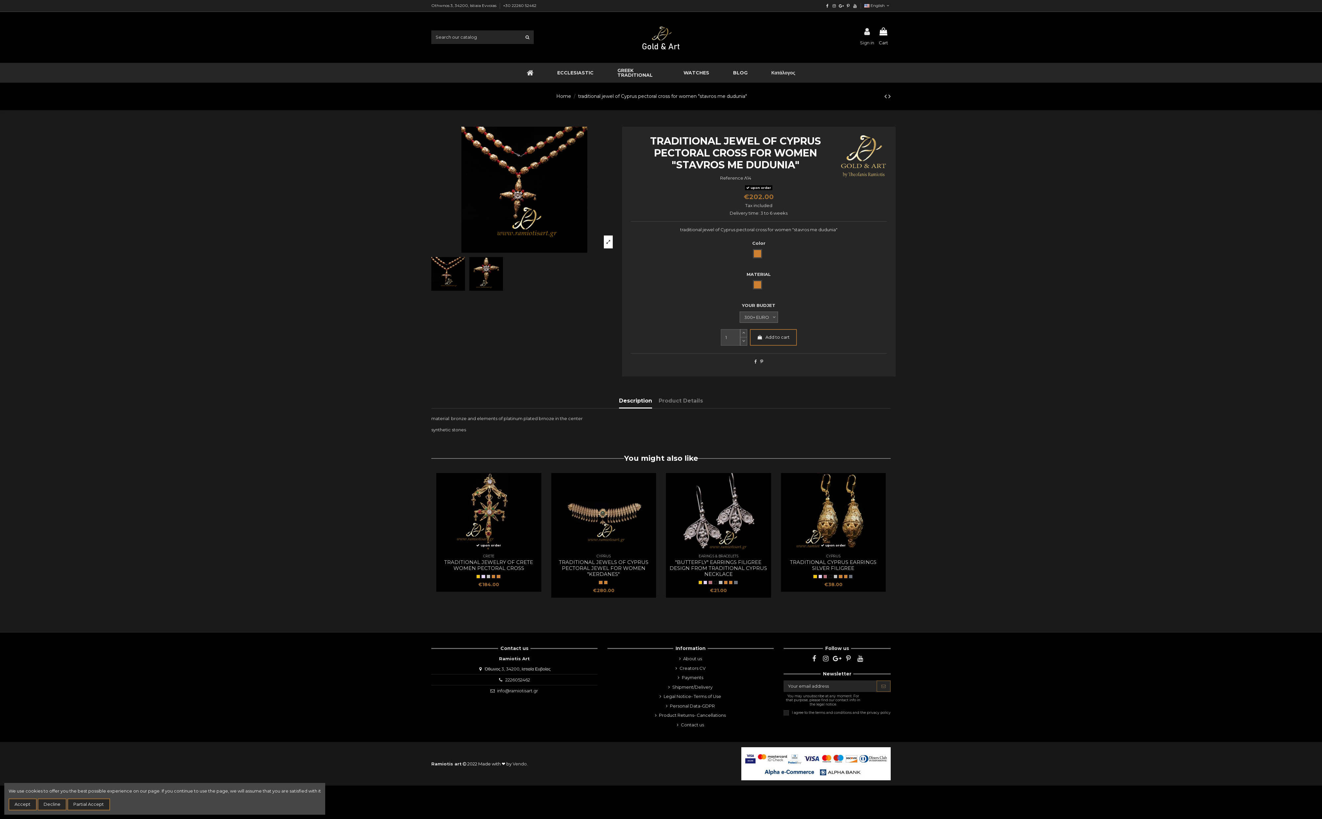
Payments (692, 677)
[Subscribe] (883, 686)
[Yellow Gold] (478, 576)
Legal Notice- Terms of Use (692, 696)
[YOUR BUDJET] (759, 317)
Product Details (681, 401)
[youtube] (854, 5)
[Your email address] (830, 686)
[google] (841, 5)
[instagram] (834, 5)
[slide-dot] (743, 341)
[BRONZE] (493, 576)
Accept (22, 804)
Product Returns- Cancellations (692, 715)
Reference (731, 178)
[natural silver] (488, 576)
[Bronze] (498, 576)
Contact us (692, 724)
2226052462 (517, 679)
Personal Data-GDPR (692, 706)
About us (692, 658)
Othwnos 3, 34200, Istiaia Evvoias (464, 5)
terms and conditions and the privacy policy (853, 712)
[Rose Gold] (710, 582)
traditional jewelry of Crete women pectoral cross (488, 565)
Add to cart (773, 337)
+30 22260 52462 (519, 5)
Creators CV (693, 668)
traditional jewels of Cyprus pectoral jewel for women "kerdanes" (603, 568)
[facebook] (827, 5)
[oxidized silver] (735, 582)
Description (635, 401)
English (877, 5)
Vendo (520, 763)
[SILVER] (483, 576)
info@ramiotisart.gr (517, 690)
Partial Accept (88, 804)
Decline (52, 804)
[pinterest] (847, 5)
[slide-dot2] (743, 333)
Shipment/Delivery (692, 687)
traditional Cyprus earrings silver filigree (833, 565)
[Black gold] (715, 582)
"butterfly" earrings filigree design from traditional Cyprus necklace (718, 568)
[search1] (527, 37)
